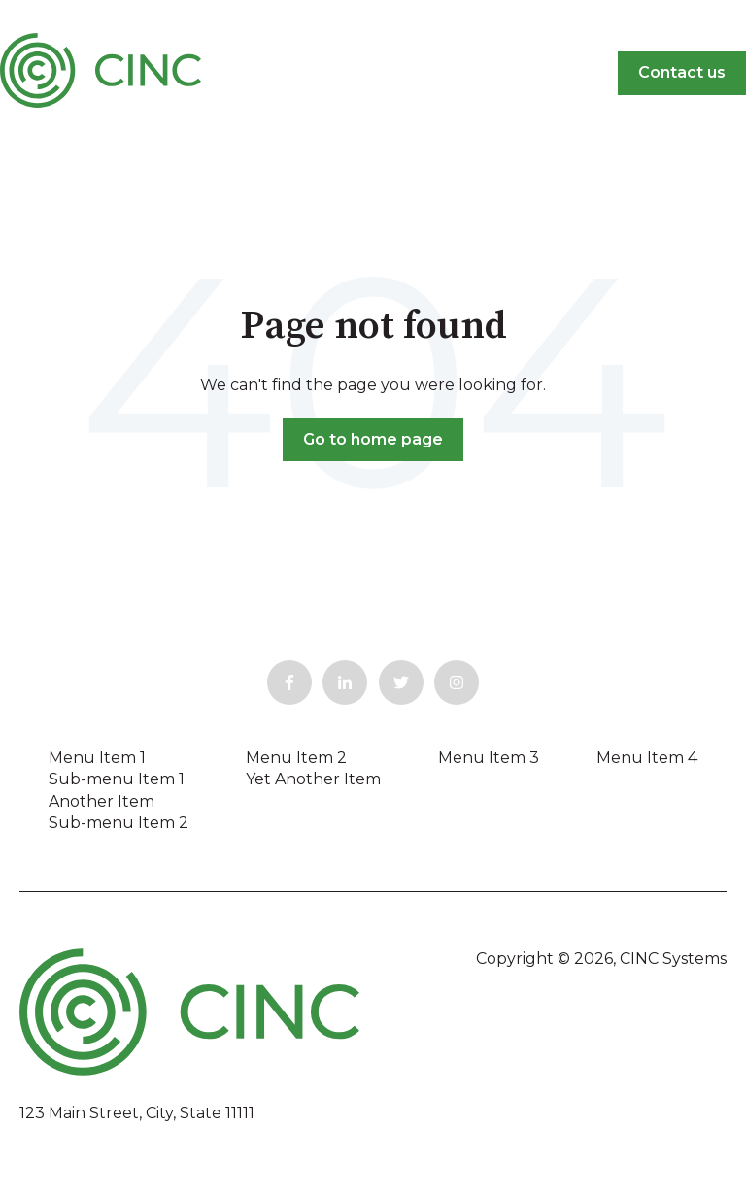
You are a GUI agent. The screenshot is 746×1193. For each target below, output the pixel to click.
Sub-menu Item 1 (117, 779)
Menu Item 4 (646, 757)
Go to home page (373, 439)
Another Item (101, 801)
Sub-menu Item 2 (118, 822)
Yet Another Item (313, 779)
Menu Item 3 (488, 757)
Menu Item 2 (296, 757)
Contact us (682, 72)
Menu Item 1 (97, 757)
